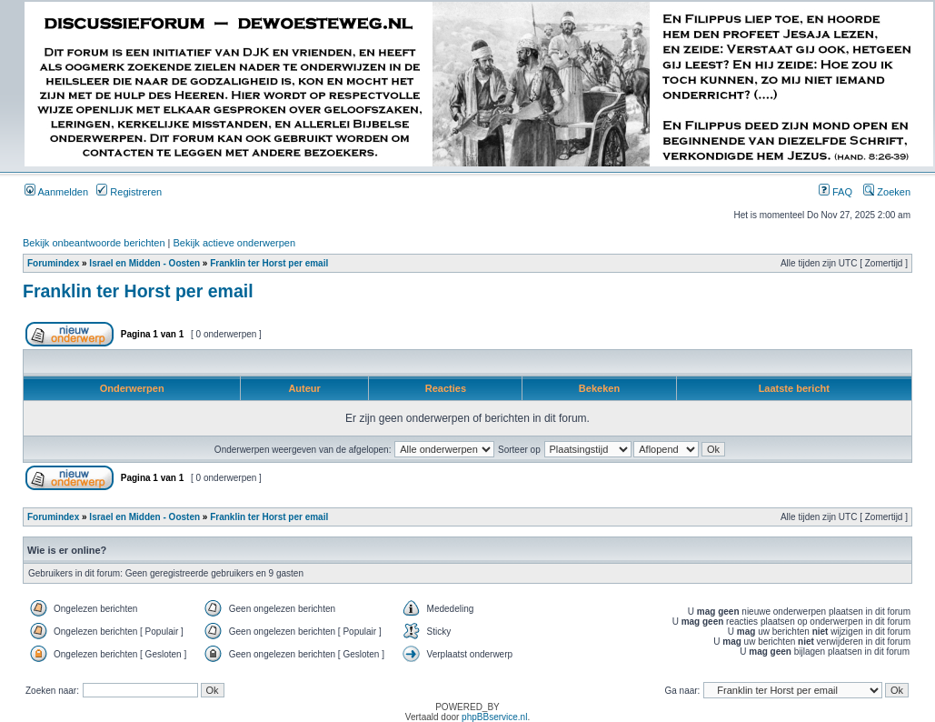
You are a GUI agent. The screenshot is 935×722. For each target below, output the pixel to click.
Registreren (129, 191)
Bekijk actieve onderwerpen (235, 242)
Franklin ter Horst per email (269, 263)
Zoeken (886, 191)
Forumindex (53, 263)
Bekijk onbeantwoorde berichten (94, 242)
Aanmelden (56, 191)
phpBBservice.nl (494, 717)
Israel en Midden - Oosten (144, 263)
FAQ (835, 191)
